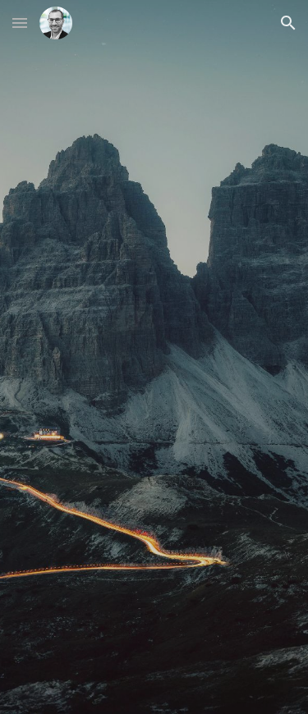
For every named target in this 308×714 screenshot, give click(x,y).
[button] (19, 22)
